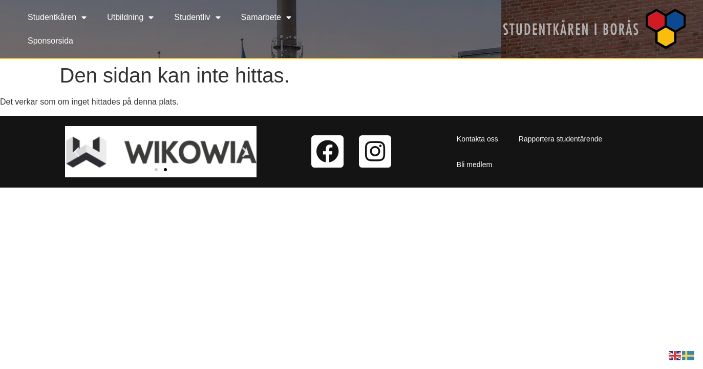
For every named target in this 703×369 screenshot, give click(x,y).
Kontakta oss (477, 139)
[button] (76, 151)
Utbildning (130, 17)
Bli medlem (474, 164)
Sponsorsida (50, 40)
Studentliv (197, 17)
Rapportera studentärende (560, 139)
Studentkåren (57, 17)
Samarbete (266, 17)
